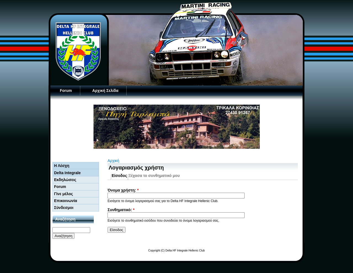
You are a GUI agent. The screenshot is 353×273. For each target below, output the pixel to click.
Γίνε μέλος (63, 194)
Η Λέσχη (61, 165)
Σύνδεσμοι (63, 207)
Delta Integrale (67, 173)
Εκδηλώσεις (65, 179)
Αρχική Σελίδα (105, 90)
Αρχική (113, 160)
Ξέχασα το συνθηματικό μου (154, 175)
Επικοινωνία (65, 200)
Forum (66, 90)
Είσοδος (119, 175)
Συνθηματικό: (121, 210)
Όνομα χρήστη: (123, 190)
